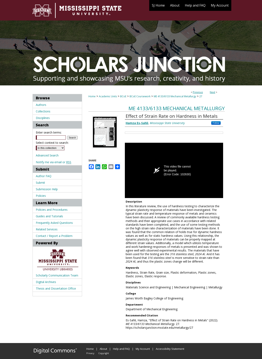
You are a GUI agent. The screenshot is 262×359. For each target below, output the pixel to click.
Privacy (90, 353)
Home (92, 96)
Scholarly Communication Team (57, 275)
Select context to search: (52, 143)
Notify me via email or (53, 162)
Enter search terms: (49, 132)
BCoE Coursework (140, 96)
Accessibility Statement (170, 349)
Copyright (103, 353)
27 (200, 96)
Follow (216, 123)
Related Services (47, 229)
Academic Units (108, 96)
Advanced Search (47, 155)
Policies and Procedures (52, 210)
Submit (40, 183)
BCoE (123, 96)
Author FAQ (43, 176)
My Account (143, 349)
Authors (41, 105)
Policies (41, 196)
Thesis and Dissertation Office (56, 288)
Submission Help (47, 189)
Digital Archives (46, 282)
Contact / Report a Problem (54, 236)
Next (212, 92)
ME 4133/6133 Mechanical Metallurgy (175, 96)
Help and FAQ (121, 349)
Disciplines (43, 118)
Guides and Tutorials (49, 216)
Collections (43, 111)
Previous (198, 92)
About (103, 349)
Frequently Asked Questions (54, 223)
